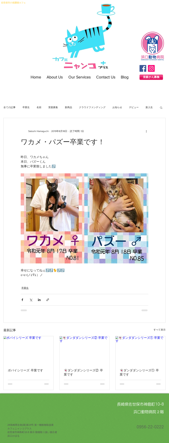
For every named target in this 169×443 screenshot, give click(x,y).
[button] (161, 107)
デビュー (134, 107)
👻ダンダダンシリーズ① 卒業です (139, 372)
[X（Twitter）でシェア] (30, 299)
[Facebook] (143, 68)
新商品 (68, 107)
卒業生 (26, 107)
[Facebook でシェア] (22, 299)
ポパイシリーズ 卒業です (25, 370)
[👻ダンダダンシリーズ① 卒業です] (140, 350)
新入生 (149, 107)
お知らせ (117, 107)
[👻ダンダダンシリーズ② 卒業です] (85, 350)
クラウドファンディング (92, 107)
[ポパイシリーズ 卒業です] (28, 350)
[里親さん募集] (151, 77)
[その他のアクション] (146, 131)
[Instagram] (151, 68)
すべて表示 (159, 329)
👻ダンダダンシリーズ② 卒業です (83, 372)
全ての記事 (9, 107)
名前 (39, 107)
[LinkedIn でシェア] (39, 299)
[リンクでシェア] (47, 299)
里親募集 (53, 107)
